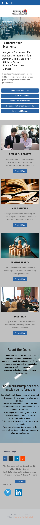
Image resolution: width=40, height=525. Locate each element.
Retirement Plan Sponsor (20, 90)
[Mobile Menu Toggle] (2, 12)
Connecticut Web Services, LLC (23, 517)
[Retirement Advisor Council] (20, 12)
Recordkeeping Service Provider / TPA (20, 106)
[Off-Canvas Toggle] (37, 12)
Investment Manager (20, 111)
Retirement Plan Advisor (20, 96)
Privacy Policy (20, 481)
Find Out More (20, 171)
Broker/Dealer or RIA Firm (20, 101)
